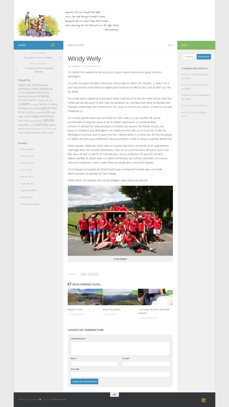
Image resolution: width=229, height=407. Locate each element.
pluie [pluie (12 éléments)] (50, 116)
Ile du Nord (93, 274)
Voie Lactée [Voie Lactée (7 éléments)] (24, 132)
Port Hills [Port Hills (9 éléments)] (24, 120)
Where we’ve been (30, 204)
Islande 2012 (27, 176)
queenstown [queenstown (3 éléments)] (36, 120)
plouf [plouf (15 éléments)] (42, 116)
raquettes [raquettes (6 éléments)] (23, 124)
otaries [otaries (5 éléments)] (27, 116)
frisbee (83, 274)
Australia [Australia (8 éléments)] (23, 92)
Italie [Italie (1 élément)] (35, 113)
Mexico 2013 (27, 156)
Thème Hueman (59, 399)
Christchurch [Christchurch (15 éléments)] (27, 100)
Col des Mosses (199, 105)
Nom (74, 358)
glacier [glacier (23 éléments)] (46, 108)
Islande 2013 (27, 162)
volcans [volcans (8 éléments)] (36, 132)
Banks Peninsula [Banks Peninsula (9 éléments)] (39, 92)
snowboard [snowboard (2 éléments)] (35, 128)
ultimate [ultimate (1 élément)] (53, 129)
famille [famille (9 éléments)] (43, 104)
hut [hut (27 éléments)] (54, 108)
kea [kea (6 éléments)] (44, 112)
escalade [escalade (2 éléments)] (34, 104)
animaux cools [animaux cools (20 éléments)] (28, 88)
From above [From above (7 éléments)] (34, 108)
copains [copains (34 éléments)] (24, 103)
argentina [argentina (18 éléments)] (46, 88)
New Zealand (76, 45)
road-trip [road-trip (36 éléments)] (41, 124)
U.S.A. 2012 (26, 169)
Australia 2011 (28, 183)
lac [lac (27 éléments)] (48, 112)
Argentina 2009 (28, 190)
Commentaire (79, 338)
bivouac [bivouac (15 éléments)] (23, 96)
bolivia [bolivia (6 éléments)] (32, 96)
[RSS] (52, 45)
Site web (75, 369)
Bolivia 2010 (27, 197)
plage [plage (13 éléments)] (35, 116)
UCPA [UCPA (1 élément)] (48, 129)
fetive (187, 95)
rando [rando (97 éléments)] (48, 120)
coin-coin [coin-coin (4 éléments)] (48, 100)
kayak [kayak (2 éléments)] (39, 112)
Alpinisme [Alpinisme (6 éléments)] (43, 85)
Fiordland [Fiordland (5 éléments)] (52, 104)
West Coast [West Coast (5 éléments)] (47, 132)
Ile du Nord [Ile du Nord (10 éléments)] (25, 112)
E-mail (126, 358)
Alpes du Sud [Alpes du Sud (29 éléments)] (28, 84)
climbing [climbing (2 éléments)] (40, 100)
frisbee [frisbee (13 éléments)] (22, 108)
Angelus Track (75, 309)
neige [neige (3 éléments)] (20, 116)
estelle (76, 66)
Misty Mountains (111, 309)
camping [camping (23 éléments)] (43, 96)
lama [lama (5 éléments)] (53, 112)
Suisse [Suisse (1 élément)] (43, 129)
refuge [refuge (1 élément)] (31, 125)
